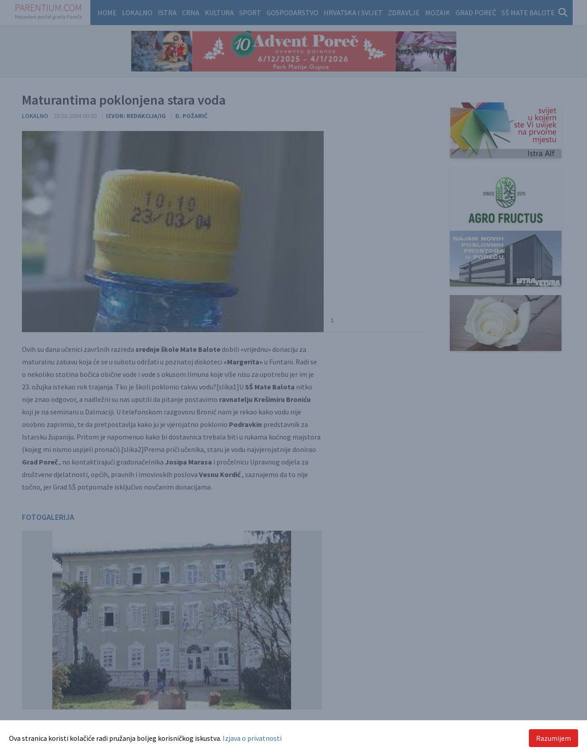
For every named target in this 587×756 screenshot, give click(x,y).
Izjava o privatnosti (252, 738)
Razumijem (553, 738)
